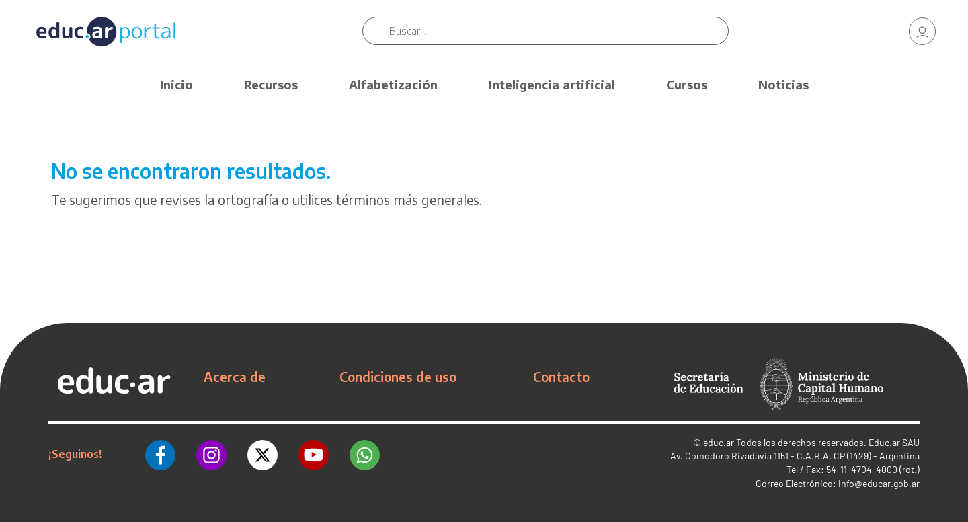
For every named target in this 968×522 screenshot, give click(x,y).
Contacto (561, 377)
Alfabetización (393, 84)
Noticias (783, 84)
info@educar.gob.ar (879, 483)
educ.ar (718, 442)
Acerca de (235, 377)
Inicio (176, 84)
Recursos (271, 84)
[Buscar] (564, 33)
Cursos (686, 84)
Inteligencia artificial (552, 84)
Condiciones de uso (397, 377)
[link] (922, 33)
